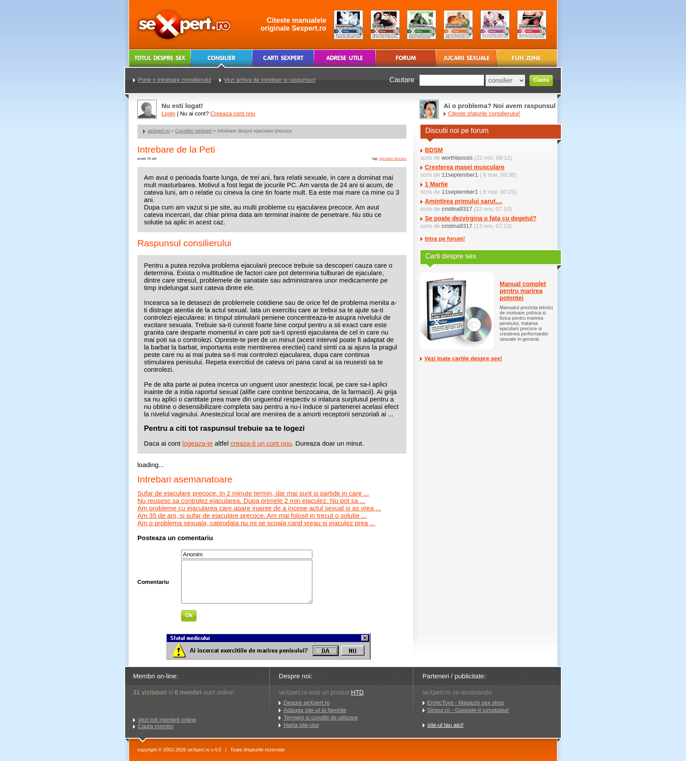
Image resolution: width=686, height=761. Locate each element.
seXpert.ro (158, 130)
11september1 (459, 174)
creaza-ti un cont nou (261, 443)
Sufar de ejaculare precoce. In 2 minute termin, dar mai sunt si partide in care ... (253, 493)
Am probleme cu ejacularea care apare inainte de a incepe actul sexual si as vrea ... (259, 508)
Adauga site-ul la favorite (315, 710)
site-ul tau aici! (445, 725)
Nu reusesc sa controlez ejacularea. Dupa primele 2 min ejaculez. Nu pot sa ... (251, 500)
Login (168, 113)
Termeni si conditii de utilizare (321, 717)
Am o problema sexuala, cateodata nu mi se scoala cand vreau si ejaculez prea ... (256, 523)
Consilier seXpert (193, 130)
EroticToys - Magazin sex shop (465, 702)
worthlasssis (456, 157)
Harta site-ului (301, 725)
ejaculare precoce (392, 158)
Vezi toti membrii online (167, 719)
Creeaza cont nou (233, 113)
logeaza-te (197, 443)
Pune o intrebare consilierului (174, 80)
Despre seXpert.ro (307, 702)
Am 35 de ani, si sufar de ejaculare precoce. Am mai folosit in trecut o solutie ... (252, 515)
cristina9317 (456, 209)
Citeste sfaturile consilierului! (484, 113)
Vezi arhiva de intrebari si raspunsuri (270, 80)
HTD (357, 692)
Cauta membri (156, 726)
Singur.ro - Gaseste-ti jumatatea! (468, 710)
